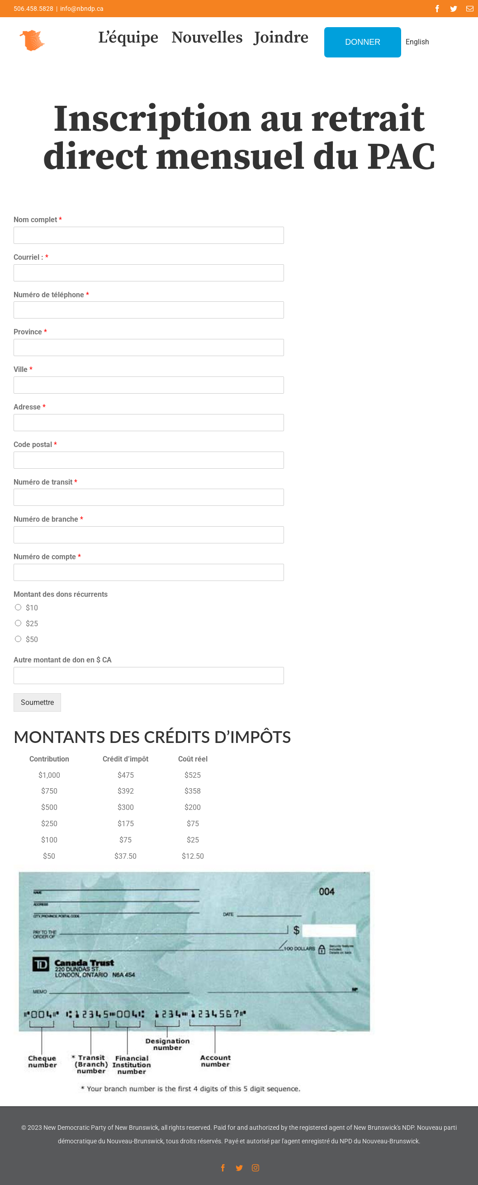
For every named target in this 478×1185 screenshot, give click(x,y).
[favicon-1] (32, 28)
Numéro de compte (47, 556)
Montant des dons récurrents (61, 594)
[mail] (469, 8)
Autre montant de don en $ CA (63, 660)
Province (30, 332)
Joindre (281, 38)
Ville (23, 369)
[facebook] (437, 8)
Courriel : (31, 257)
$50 (32, 639)
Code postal (35, 444)
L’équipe (128, 38)
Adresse (30, 407)
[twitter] (453, 8)
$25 (32, 623)
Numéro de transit (45, 482)
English (417, 42)
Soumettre (37, 702)
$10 (32, 608)
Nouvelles (207, 38)
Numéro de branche (48, 519)
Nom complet (38, 219)
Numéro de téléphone (51, 294)
